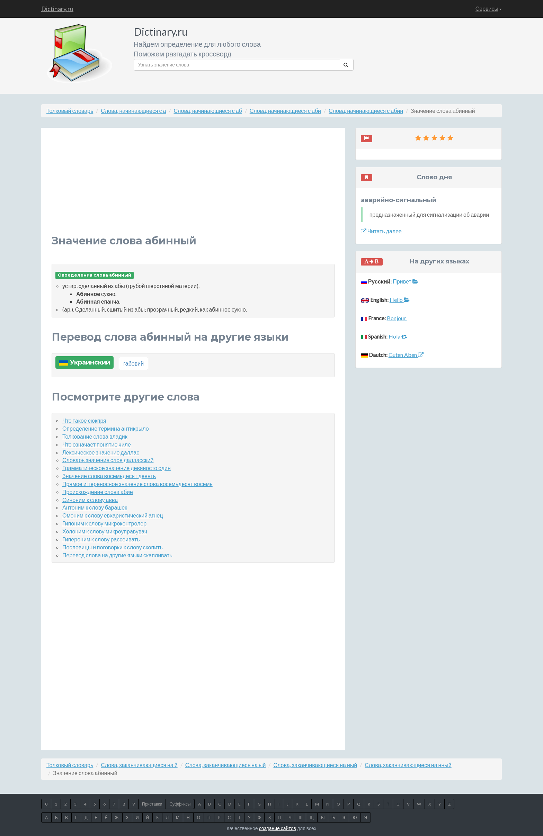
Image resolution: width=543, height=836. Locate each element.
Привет (405, 281)
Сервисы (488, 8)
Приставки (152, 804)
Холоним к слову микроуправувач (104, 531)
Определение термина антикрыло (105, 428)
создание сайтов (277, 828)
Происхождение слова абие (97, 491)
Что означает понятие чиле (96, 444)
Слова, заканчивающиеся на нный (408, 765)
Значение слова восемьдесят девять (109, 476)
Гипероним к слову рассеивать (101, 539)
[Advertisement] (193, 186)
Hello (400, 299)
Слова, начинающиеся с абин (366, 110)
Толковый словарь (69, 110)
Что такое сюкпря (84, 420)
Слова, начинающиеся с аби (285, 110)
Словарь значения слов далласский (107, 460)
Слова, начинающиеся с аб (207, 110)
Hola (398, 336)
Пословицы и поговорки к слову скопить (112, 547)
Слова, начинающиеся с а (133, 110)
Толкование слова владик (94, 436)
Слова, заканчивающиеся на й (139, 765)
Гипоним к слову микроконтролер (104, 523)
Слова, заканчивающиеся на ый (225, 765)
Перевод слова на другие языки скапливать (117, 555)
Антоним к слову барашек (94, 507)
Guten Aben (406, 354)
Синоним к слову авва (90, 499)
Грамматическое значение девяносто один (116, 468)
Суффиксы (179, 804)
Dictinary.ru (57, 8)
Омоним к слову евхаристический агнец (112, 515)
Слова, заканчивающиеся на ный (315, 765)
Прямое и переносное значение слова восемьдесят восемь (137, 483)
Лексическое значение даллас (100, 452)
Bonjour (397, 318)
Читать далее (381, 231)
